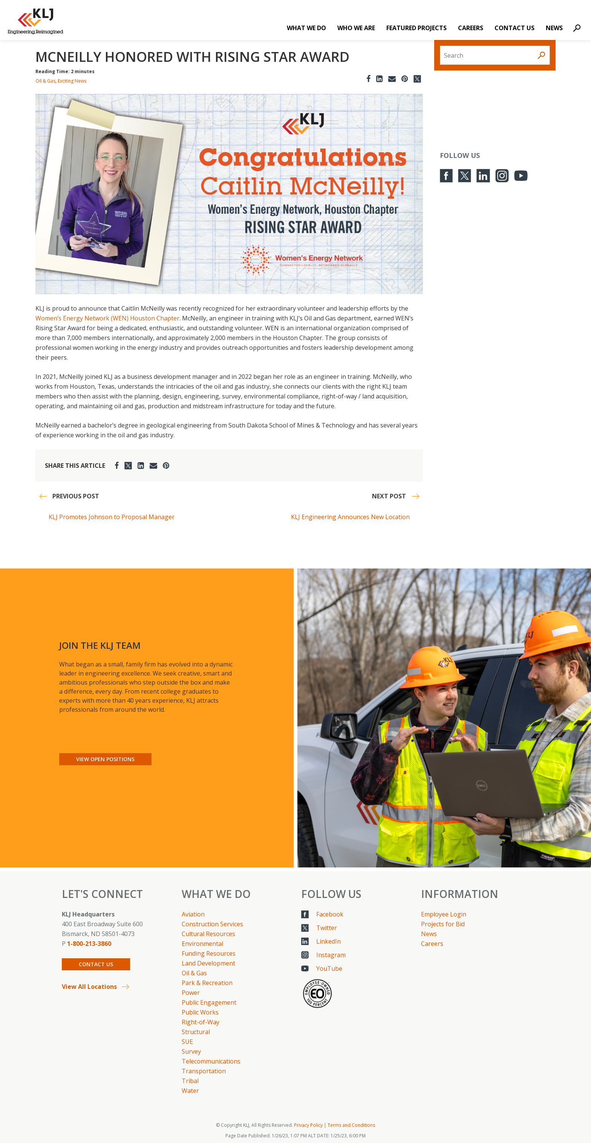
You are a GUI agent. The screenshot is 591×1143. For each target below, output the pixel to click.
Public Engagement (209, 1002)
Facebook (329, 914)
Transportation (204, 1071)
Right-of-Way (200, 1022)
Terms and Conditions (351, 1125)
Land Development (208, 963)
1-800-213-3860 (89, 943)
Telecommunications (211, 1061)
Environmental (202, 943)
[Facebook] (368, 79)
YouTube (329, 968)
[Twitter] (417, 79)
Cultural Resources (208, 934)
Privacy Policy (308, 1125)
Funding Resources (209, 953)
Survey (191, 1051)
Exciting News (72, 81)
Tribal (190, 1081)
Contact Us (514, 28)
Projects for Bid (443, 924)
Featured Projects (416, 28)
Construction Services (212, 924)
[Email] (392, 79)
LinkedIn (328, 941)
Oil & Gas (45, 81)
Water (190, 1090)
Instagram (331, 955)
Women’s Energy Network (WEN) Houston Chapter (107, 318)
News (554, 28)
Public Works (200, 1012)
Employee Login (443, 914)
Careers (470, 28)
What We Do (306, 28)
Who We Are (356, 28)
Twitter (326, 928)
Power (191, 992)
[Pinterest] (404, 79)
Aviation (193, 914)
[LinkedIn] (379, 79)
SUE (187, 1041)
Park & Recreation (207, 983)
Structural (196, 1032)
